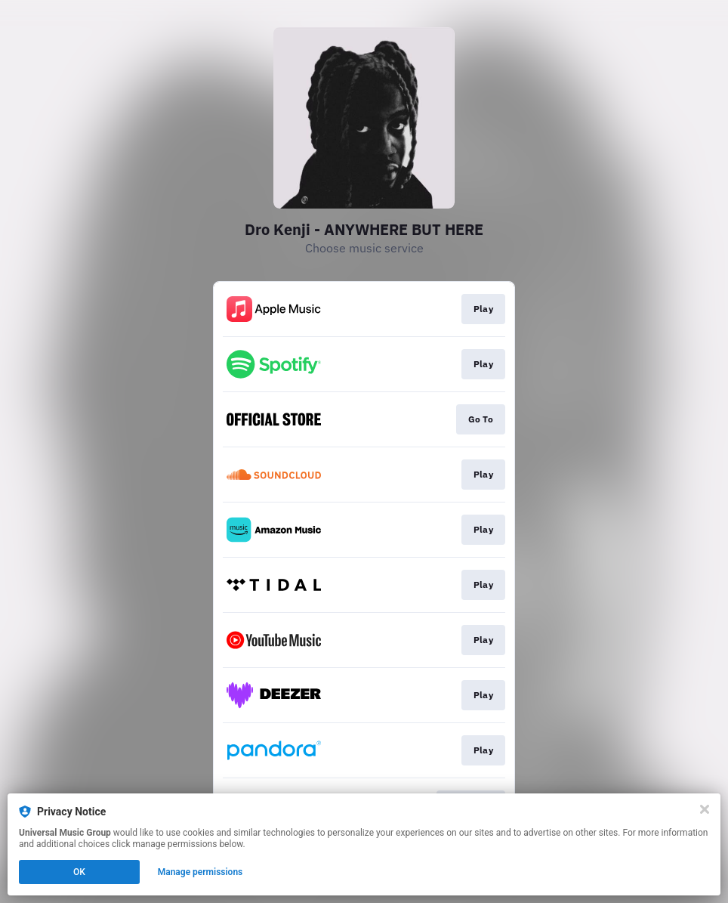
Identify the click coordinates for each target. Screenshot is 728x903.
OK (79, 872)
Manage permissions (200, 872)
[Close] (705, 809)
